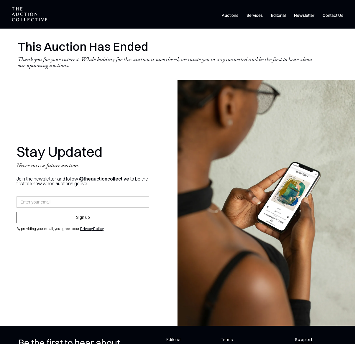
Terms (227, 340)
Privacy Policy (91, 228)
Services (254, 15)
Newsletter (304, 15)
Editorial (278, 15)
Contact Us (333, 15)
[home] (29, 14)
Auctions (230, 15)
